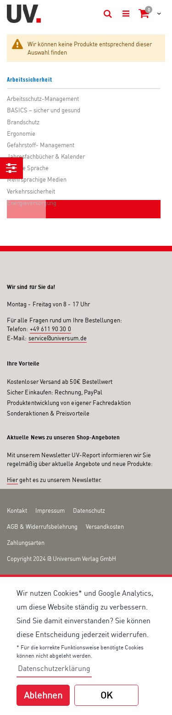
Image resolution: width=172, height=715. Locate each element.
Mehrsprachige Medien (37, 179)
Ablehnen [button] (43, 695)
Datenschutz (89, 510)
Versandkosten (105, 526)
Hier (12, 479)
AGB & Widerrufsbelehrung (42, 526)
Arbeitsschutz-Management (43, 98)
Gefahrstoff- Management (40, 145)
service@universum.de (57, 338)
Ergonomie (21, 133)
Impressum (50, 510)
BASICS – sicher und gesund (43, 110)
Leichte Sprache (28, 168)
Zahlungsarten (25, 542)
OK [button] (106, 695)
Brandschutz (23, 122)
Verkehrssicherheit (31, 191)
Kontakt (17, 510)
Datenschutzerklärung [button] (54, 668)
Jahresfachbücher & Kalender (46, 156)
